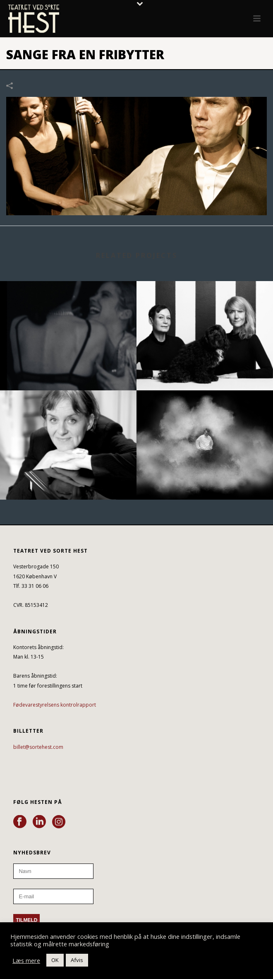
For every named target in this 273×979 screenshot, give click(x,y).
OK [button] (55, 960)
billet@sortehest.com (38, 746)
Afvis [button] (77, 960)
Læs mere (26, 960)
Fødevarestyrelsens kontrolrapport (54, 704)
